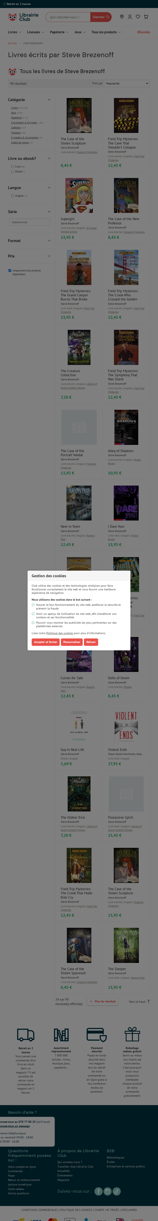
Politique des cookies (59, 633)
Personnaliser (71, 642)
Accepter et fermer (45, 642)
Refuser (91, 642)
